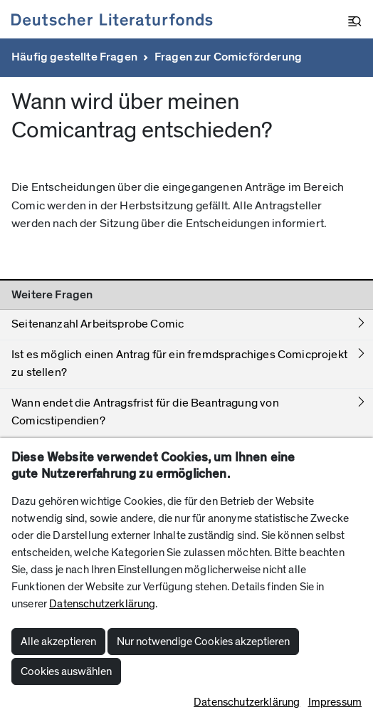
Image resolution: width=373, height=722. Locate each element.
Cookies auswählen (66, 671)
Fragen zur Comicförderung (228, 57)
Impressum (335, 702)
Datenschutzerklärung (102, 604)
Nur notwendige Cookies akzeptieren (203, 641)
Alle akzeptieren (58, 641)
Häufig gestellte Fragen (74, 57)
